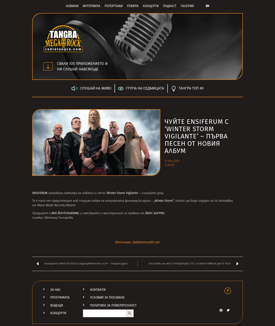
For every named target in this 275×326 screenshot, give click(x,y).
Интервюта (91, 6)
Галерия (187, 6)
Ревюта (133, 6)
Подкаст (169, 6)
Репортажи (114, 6)
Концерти (151, 6)
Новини (72, 6)
